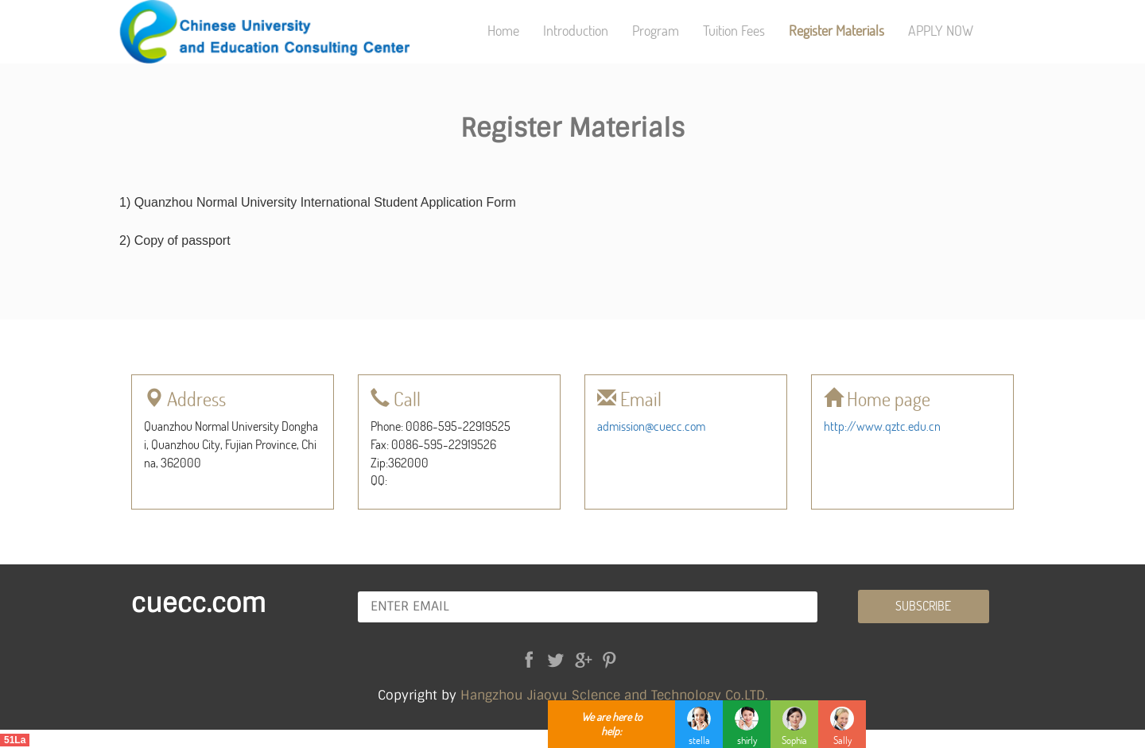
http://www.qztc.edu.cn (882, 425)
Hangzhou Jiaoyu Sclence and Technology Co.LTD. (614, 695)
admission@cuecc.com (651, 425)
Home (503, 30)
